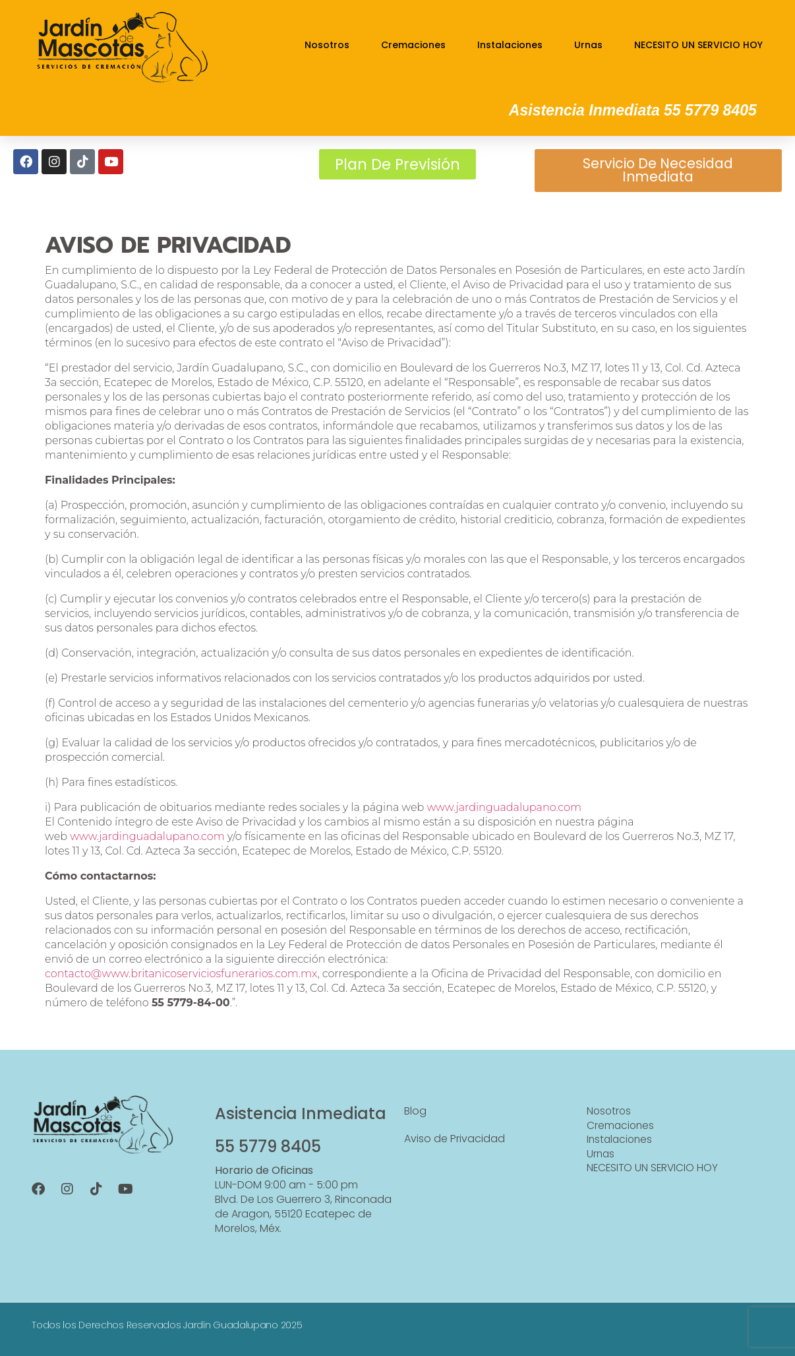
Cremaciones (413, 44)
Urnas (588, 44)
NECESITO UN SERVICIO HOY (698, 44)
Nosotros (327, 44)
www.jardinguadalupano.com (504, 812)
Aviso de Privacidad (454, 1143)
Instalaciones (510, 44)
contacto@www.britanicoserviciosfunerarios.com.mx (181, 978)
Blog (415, 1115)
